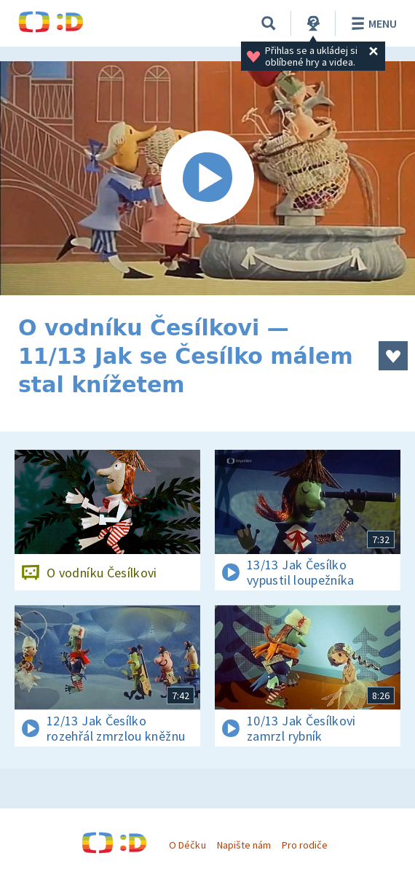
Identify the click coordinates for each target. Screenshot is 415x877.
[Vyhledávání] (268, 23)
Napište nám (244, 844)
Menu (372, 23)
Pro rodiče (305, 844)
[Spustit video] (207, 178)
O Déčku (187, 844)
